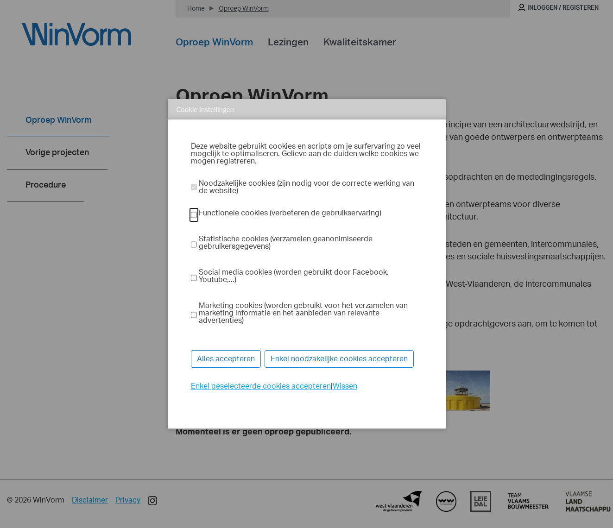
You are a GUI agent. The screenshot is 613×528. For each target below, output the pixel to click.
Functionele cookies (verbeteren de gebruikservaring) (290, 213)
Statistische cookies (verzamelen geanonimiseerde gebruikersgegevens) (286, 242)
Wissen (345, 386)
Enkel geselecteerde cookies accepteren (261, 386)
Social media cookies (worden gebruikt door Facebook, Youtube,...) (294, 276)
